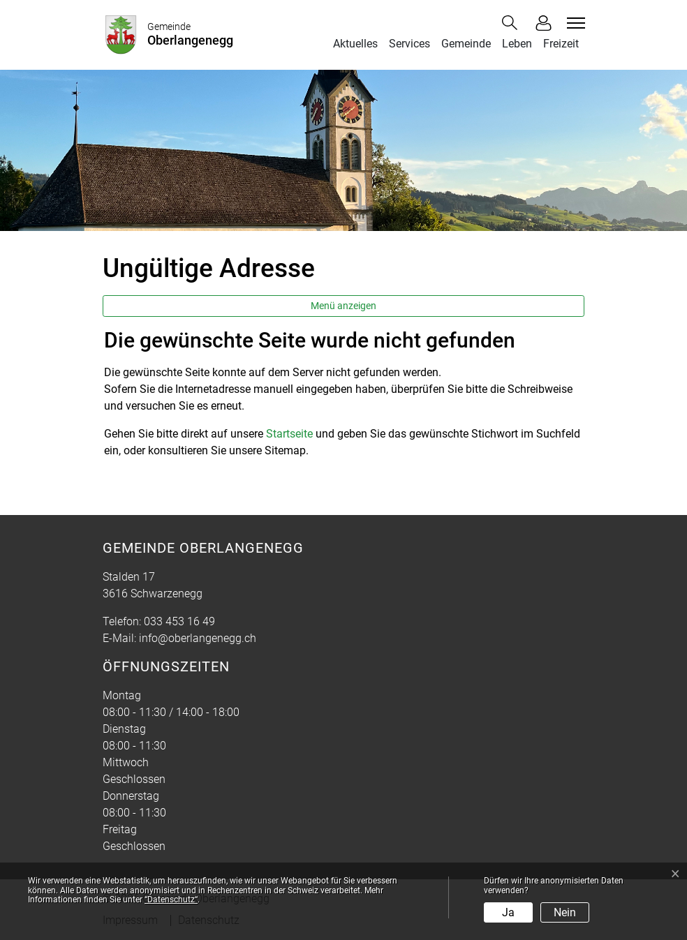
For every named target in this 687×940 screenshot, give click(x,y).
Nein (565, 912)
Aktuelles (355, 43)
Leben (517, 43)
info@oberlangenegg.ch (197, 638)
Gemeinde (466, 43)
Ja (508, 912)
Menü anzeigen (343, 305)
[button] (512, 23)
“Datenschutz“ (171, 899)
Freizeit (561, 43)
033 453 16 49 (179, 621)
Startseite (289, 433)
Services (409, 43)
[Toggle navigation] (573, 23)
